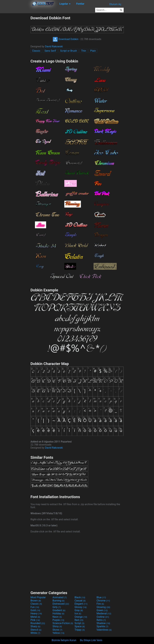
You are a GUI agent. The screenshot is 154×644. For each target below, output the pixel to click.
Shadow (103, 623)
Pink (35, 620)
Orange (81, 616)
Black (80, 597)
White (35, 632)
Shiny (57, 626)
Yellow (58, 632)
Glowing (103, 607)
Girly (57, 607)
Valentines (104, 629)
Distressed (61, 603)
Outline (103, 616)
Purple (58, 620)
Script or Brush (68, 50)
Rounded (37, 623)
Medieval (104, 613)
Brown (35, 600)
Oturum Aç (115, 4)
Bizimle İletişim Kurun (64, 640)
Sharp (35, 626)
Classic (36, 50)
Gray (79, 610)
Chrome (103, 600)
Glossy (81, 607)
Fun (34, 607)
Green (102, 610)
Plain (93, 50)
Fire (100, 603)
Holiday (58, 613)
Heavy (36, 613)
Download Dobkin (65, 39)
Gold (35, 610)
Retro (101, 620)
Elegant (81, 603)
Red (79, 620)
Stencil (35, 629)
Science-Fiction (63, 623)
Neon (57, 616)
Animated (60, 597)
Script (79, 623)
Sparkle (102, 626)
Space (80, 626)
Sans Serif (50, 50)
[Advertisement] (15, 63)
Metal (35, 616)
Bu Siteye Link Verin (91, 640)
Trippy (80, 629)
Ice (78, 613)
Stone (57, 629)
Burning (58, 600)
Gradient (59, 610)
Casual (80, 600)
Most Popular (38, 597)
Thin (83, 50)
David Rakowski (54, 46)
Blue (101, 597)
